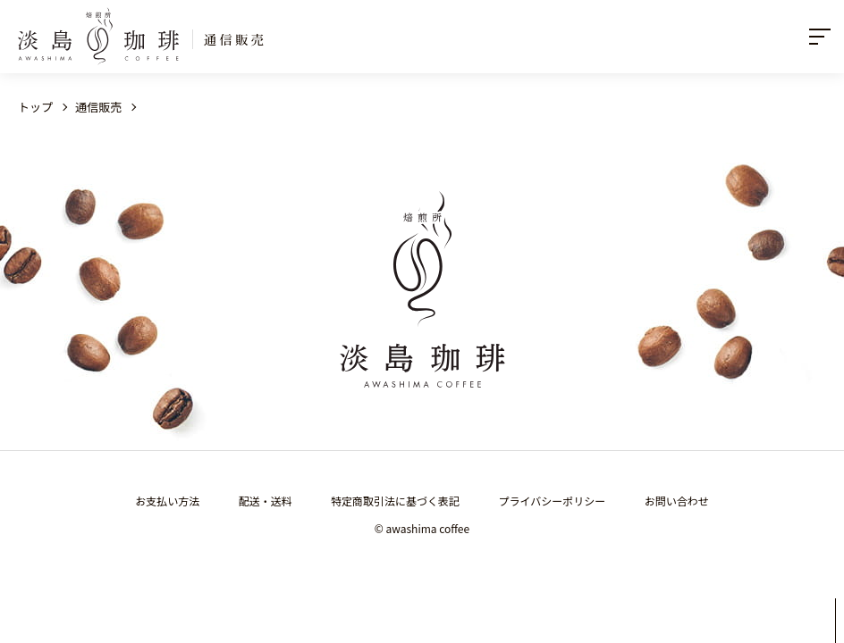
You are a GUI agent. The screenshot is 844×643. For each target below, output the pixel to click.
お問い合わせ (677, 500)
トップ (35, 106)
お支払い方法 (167, 500)
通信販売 (98, 106)
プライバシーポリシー (552, 500)
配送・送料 (265, 500)
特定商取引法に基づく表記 (395, 500)
